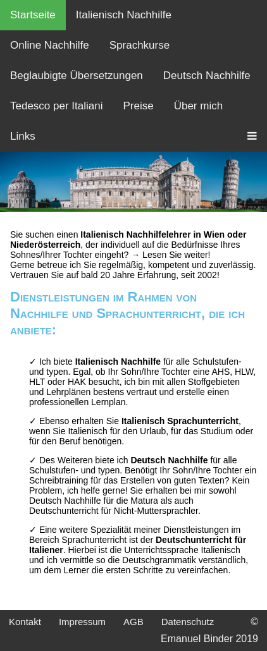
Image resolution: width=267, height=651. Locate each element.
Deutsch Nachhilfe (207, 76)
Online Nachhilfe (49, 45)
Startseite (33, 15)
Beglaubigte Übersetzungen (76, 76)
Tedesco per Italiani (56, 106)
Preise (138, 106)
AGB (133, 621)
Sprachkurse (139, 45)
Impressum (82, 621)
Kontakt (25, 621)
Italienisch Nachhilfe (123, 15)
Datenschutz (187, 621)
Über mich (198, 106)
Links (22, 136)
